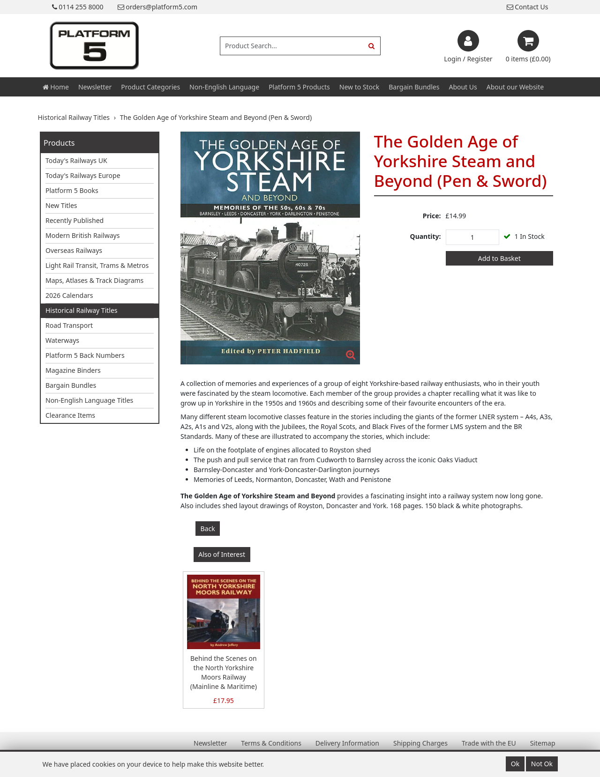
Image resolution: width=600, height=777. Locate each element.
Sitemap (542, 743)
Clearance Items (70, 415)
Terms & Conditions (271, 743)
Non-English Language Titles (89, 400)
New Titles (61, 205)
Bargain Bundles (414, 86)
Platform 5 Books (71, 190)
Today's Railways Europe (82, 175)
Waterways (62, 340)
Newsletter (95, 86)
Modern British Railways (82, 235)
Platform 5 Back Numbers (85, 355)
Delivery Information (347, 743)
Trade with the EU (489, 743)
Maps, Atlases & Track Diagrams (94, 280)
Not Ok (542, 763)
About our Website (515, 86)
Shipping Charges (420, 743)
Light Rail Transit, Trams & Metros (97, 265)
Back (208, 528)
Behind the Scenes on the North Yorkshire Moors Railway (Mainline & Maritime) (223, 672)
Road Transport (69, 325)
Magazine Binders (73, 370)
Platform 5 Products (299, 86)
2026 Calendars (69, 295)
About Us (463, 86)
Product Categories (150, 86)
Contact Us (527, 6)
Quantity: (425, 236)
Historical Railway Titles (81, 310)
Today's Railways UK (76, 160)
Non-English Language (224, 86)
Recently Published (74, 220)
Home (56, 86)
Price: (432, 215)
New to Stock (359, 86)
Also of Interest (221, 554)
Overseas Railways (73, 250)
